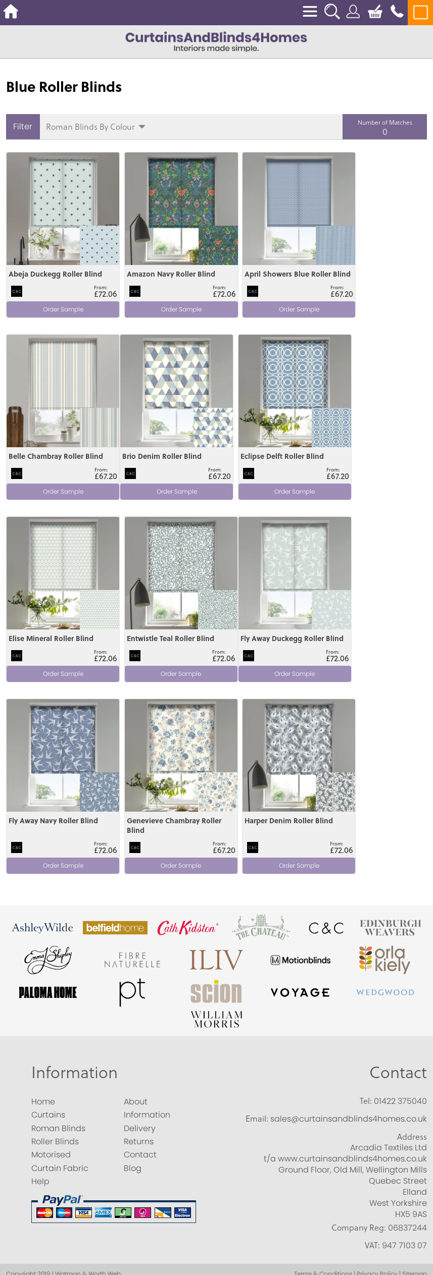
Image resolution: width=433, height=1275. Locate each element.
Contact (398, 864)
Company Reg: (358, 1020)
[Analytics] (216, 1173)
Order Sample (57, 307)
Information (74, 864)
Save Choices (76, 1268)
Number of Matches (385, 122)
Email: (257, 911)
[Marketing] (216, 1202)
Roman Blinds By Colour (90, 126)
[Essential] (3, 1152)
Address (412, 929)
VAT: (372, 1037)
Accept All (22, 1268)
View (16, 158)
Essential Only (136, 1268)
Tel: (366, 893)
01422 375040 (400, 893)
